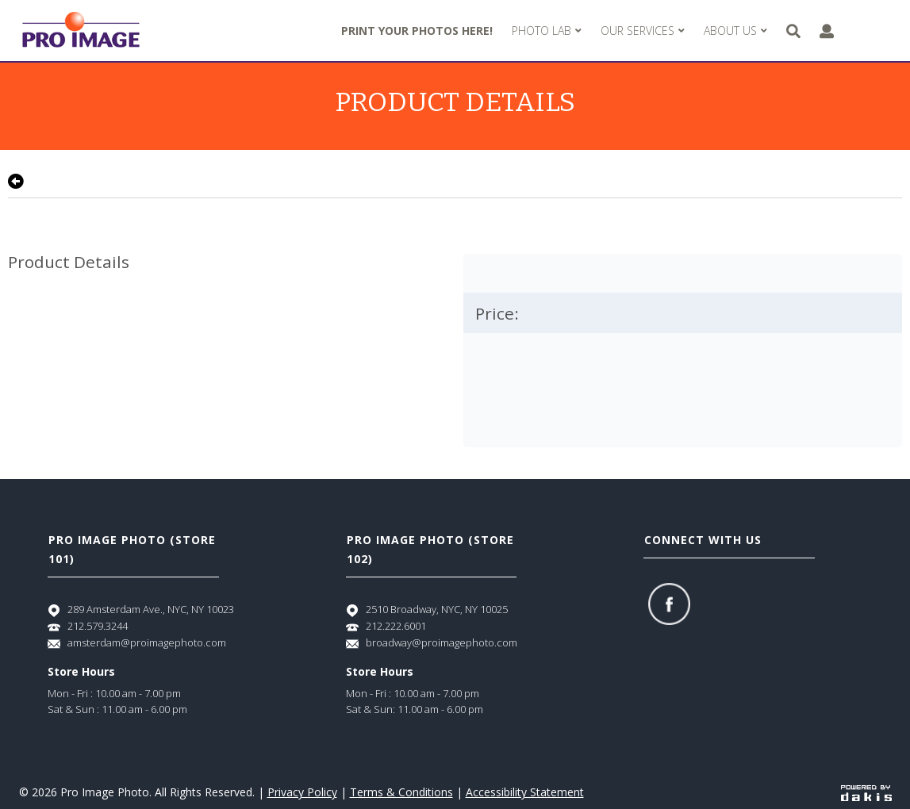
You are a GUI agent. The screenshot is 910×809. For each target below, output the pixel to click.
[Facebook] (669, 604)
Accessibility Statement (525, 791)
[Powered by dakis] (866, 792)
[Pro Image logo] (81, 30)
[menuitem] (546, 31)
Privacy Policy (302, 791)
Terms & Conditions (401, 791)
